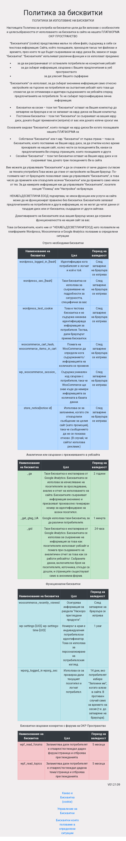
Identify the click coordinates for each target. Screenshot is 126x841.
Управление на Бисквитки (67, 811)
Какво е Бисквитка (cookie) (67, 797)
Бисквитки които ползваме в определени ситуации (67, 827)
